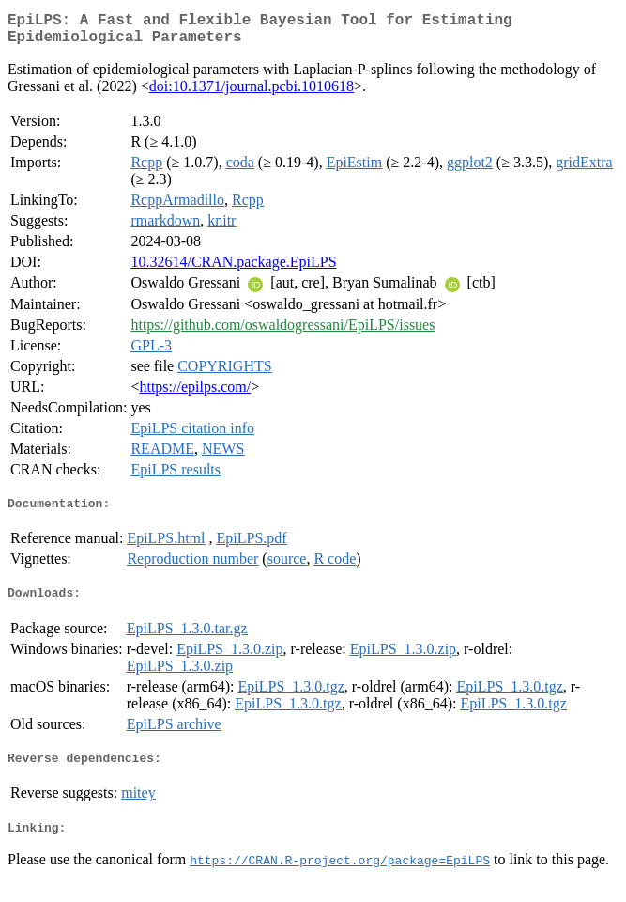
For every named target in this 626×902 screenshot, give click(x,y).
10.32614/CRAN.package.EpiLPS (233, 269)
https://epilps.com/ (195, 394)
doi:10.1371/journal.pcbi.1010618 (251, 93)
